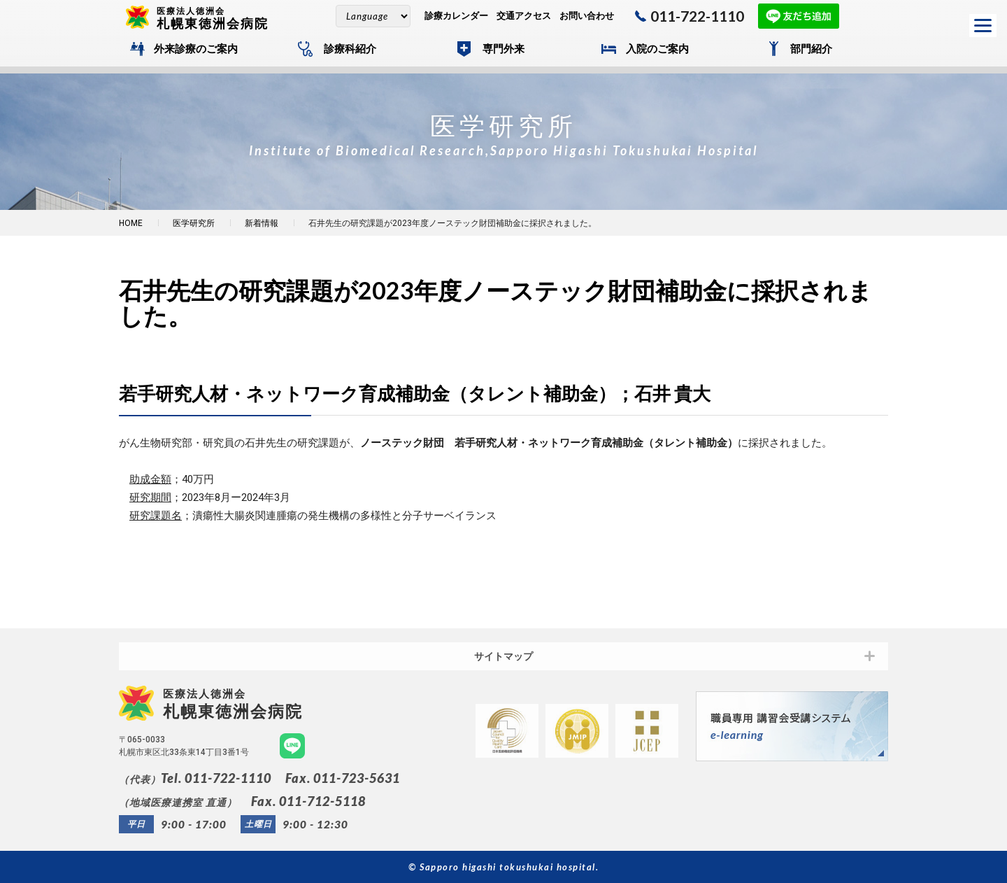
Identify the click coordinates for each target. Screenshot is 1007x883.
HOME (131, 223)
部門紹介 (811, 49)
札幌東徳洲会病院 (218, 17)
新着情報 (261, 223)
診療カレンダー (456, 15)
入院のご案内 (657, 49)
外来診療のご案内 (196, 49)
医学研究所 (194, 223)
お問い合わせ (586, 15)
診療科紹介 (350, 49)
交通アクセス (524, 15)
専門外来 (503, 49)
